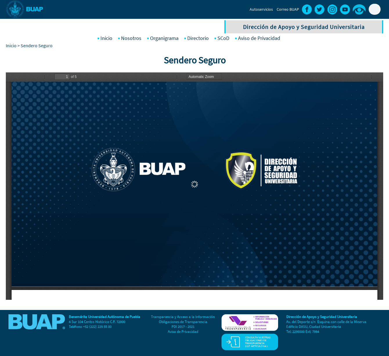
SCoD (223, 38)
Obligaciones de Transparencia (183, 321)
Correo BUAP (288, 9)
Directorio (198, 38)
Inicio (106, 38)
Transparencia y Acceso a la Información (183, 316)
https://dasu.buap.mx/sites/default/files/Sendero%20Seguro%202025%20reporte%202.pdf (194, 186)
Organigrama (164, 38)
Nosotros (131, 38)
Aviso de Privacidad (259, 38)
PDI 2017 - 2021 (183, 326)
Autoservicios (261, 9)
